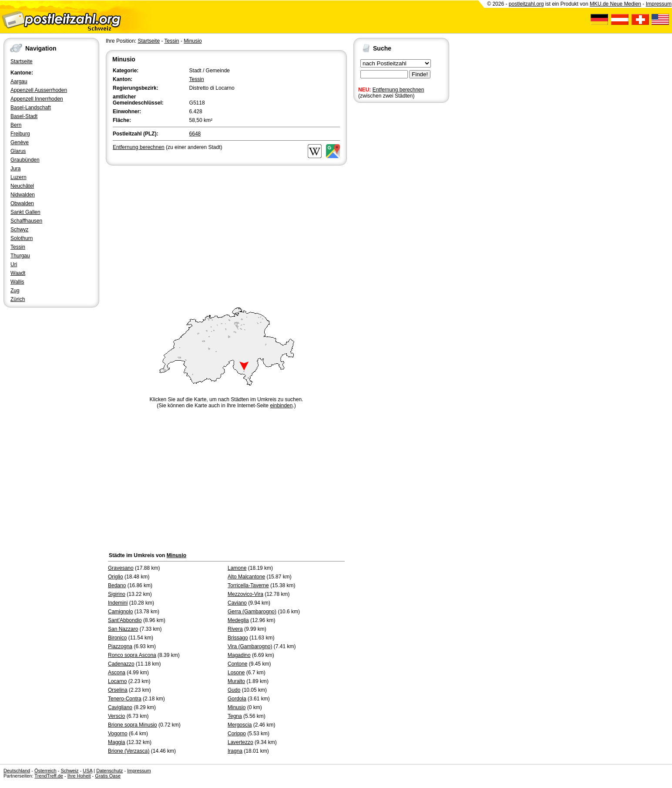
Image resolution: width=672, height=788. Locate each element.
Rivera (235, 629)
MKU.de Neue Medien (615, 4)
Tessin (17, 247)
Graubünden (25, 160)
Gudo (234, 690)
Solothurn (21, 238)
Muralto (236, 681)
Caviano (237, 603)
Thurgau (20, 256)
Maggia (116, 742)
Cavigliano (120, 707)
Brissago (238, 638)
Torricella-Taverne (248, 585)
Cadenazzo (121, 664)
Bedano (117, 585)
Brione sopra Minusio (132, 725)
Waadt (17, 273)
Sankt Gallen (25, 212)
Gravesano (121, 568)
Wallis (17, 282)
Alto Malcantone (246, 577)
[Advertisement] (226, 233)
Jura (15, 169)
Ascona (116, 673)
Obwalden (22, 203)
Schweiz (69, 770)
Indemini (118, 603)
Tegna (235, 716)
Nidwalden (22, 195)
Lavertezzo (240, 742)
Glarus (18, 151)
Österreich (45, 770)
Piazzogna (120, 646)
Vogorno (118, 734)
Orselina (118, 690)
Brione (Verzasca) (128, 751)
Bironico (117, 638)
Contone (237, 664)
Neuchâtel (22, 186)
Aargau (18, 81)
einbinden (281, 405)
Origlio (115, 577)
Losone (236, 673)
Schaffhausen (26, 221)
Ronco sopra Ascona (132, 655)
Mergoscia (240, 725)
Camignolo (120, 612)
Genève (19, 142)
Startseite (21, 61)
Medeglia (238, 620)
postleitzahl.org (526, 4)
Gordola (237, 699)
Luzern (18, 177)
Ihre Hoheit (79, 775)
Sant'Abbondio (125, 620)
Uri (13, 264)
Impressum (659, 4)
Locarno (117, 681)
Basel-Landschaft (30, 108)
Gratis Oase (108, 775)
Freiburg (20, 134)
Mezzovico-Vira (245, 594)
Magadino (239, 655)
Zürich (17, 299)
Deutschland (16, 770)
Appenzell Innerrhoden (36, 99)
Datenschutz (109, 770)
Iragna (235, 751)
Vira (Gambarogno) (250, 646)
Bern (15, 125)
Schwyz (19, 230)
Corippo (237, 734)
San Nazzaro (123, 629)
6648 (195, 134)
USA (87, 770)
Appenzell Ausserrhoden (38, 90)
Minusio (193, 41)
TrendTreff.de (48, 775)
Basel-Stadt (23, 116)
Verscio (116, 716)
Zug (15, 290)
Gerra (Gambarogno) (252, 612)
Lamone (237, 568)
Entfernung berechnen (398, 90)
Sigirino (116, 594)
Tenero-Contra (124, 699)
